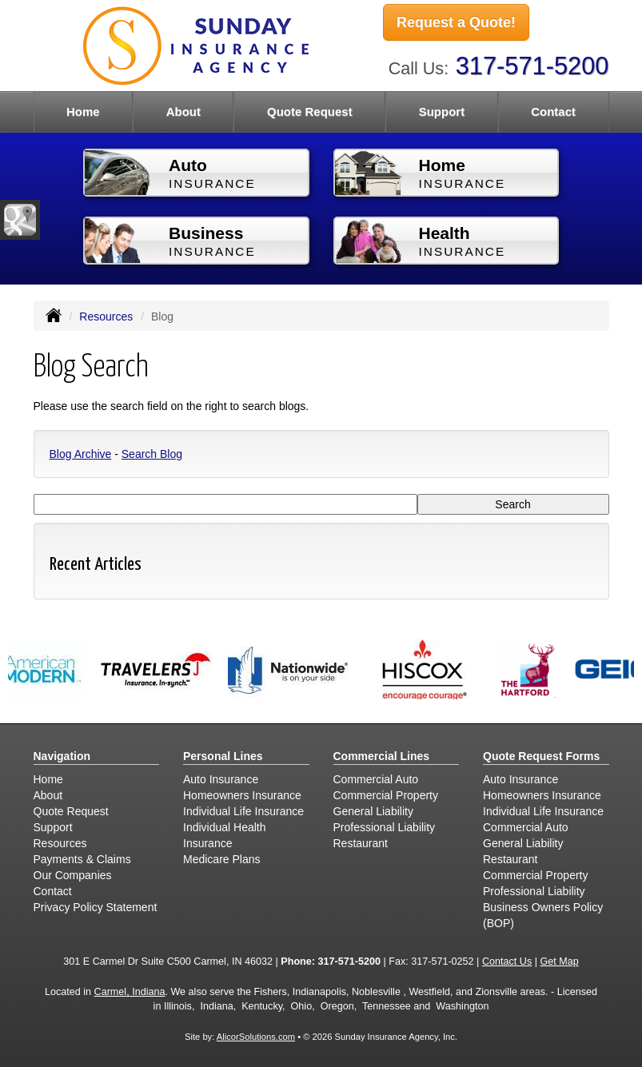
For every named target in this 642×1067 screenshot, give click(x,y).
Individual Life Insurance (243, 811)
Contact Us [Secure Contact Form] (507, 961)
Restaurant (360, 843)
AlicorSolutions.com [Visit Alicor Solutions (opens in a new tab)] (256, 1036)
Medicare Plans (222, 859)
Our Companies (73, 875)
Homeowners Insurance (242, 795)
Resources (106, 316)
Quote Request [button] (310, 111)
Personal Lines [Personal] (223, 756)
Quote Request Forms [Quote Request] (541, 756)
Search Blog (152, 454)
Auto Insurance (220, 779)
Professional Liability (384, 827)
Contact (553, 111)
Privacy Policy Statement (96, 907)
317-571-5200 (532, 66)
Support (53, 827)
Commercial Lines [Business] (381, 756)
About (183, 111)
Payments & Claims (82, 859)
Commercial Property (385, 795)
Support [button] (442, 111)
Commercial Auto (376, 779)
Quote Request (71, 811)
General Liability (373, 811)
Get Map (559, 961)
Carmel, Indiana (129, 991)
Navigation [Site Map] (62, 756)
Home (83, 111)
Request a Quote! (456, 22)
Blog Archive (81, 454)
